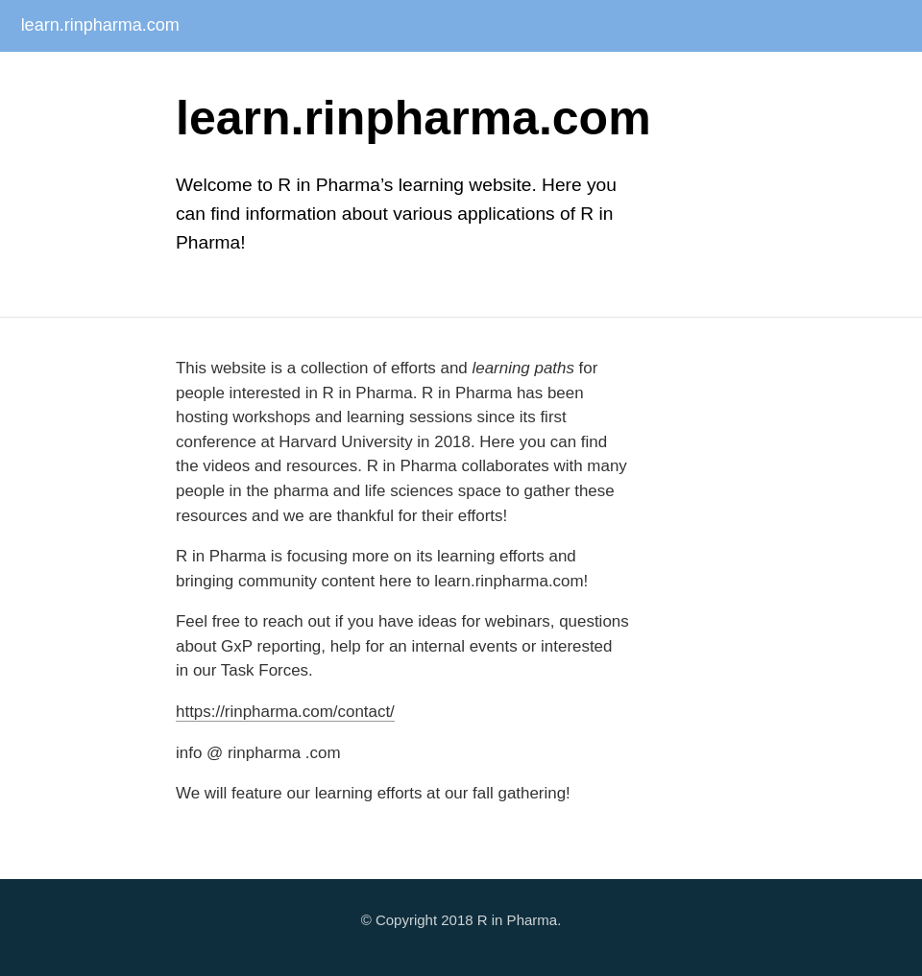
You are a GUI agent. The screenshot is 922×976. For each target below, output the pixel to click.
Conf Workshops (590, 77)
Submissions (380, 77)
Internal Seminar (166, 77)
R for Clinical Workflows (815, 77)
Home (26, 77)
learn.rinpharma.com (100, 25)
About (81, 77)
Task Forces (477, 77)
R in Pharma (517, 920)
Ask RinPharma (278, 77)
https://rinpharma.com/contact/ (285, 711)
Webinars (695, 77)
